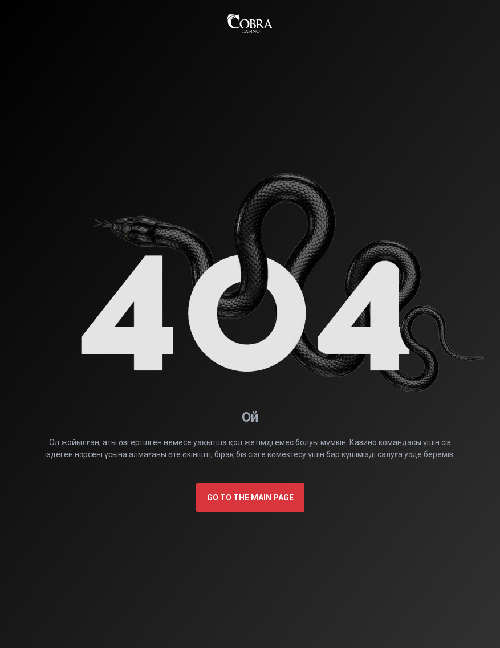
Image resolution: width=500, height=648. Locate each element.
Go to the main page (250, 497)
